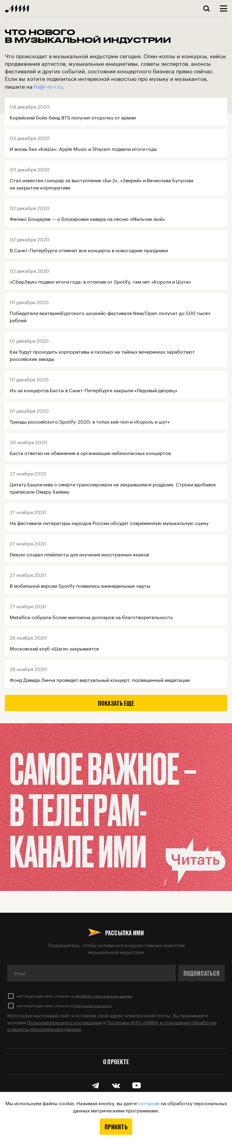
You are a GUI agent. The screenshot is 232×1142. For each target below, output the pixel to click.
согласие (149, 1102)
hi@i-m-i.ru (48, 85)
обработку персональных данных (103, 995)
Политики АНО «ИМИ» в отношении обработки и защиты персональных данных (111, 1025)
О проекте (116, 1061)
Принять (116, 1127)
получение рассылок (93, 1005)
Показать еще (116, 703)
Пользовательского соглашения (64, 1022)
